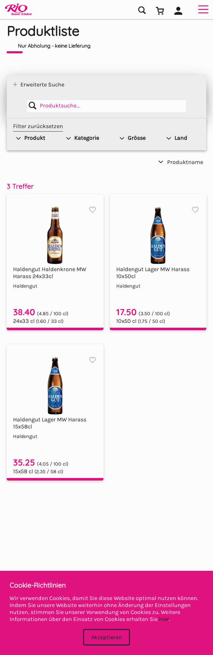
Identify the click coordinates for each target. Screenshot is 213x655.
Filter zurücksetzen (38, 126)
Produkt (30, 137)
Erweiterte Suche (42, 84)
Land (177, 137)
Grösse (133, 137)
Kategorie (82, 137)
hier (164, 619)
